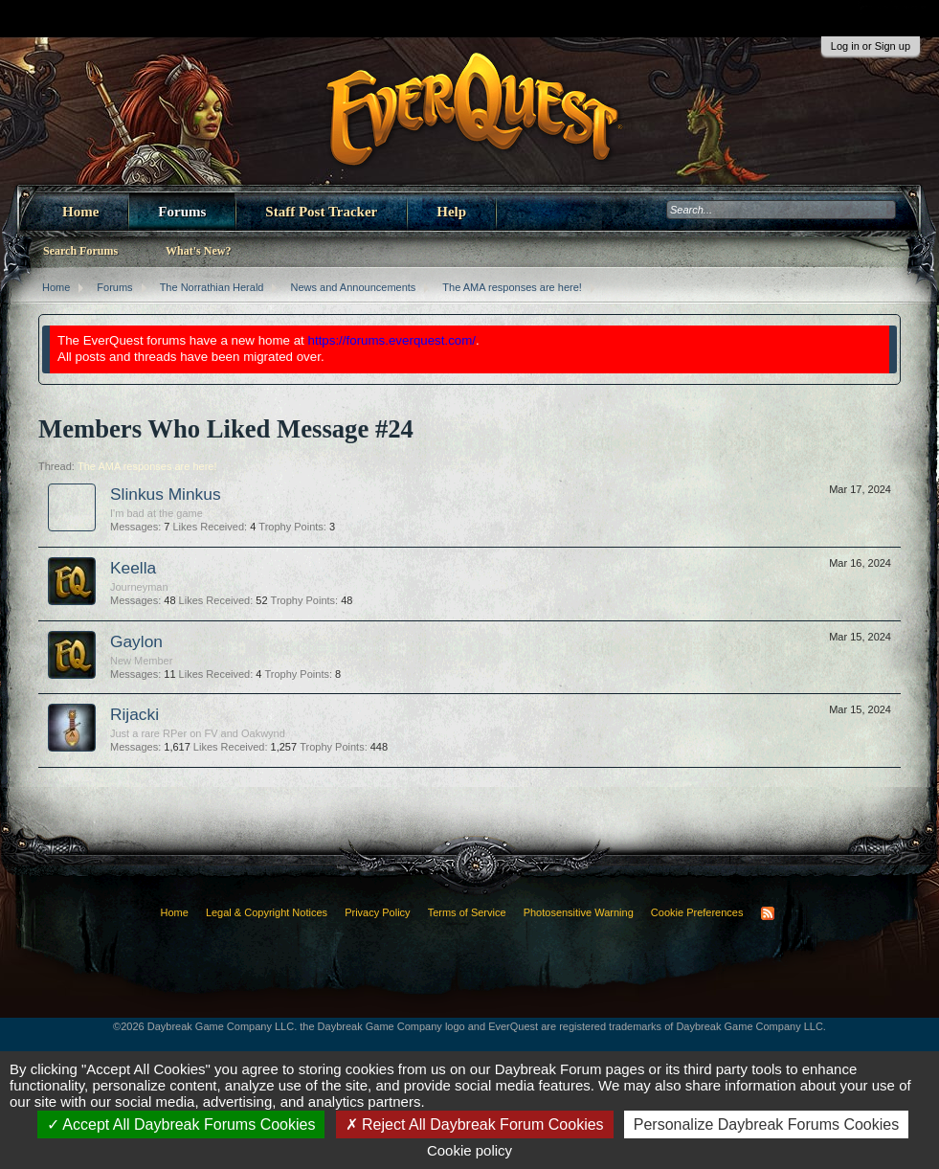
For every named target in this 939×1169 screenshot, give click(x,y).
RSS (767, 913)
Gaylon (136, 641)
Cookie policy (469, 1150)
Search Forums (80, 251)
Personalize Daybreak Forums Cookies (766, 1124)
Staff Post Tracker (321, 211)
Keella (133, 567)
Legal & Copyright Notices (266, 912)
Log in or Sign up (870, 46)
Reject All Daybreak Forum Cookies (475, 1124)
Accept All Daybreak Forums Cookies (181, 1124)
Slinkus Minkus (165, 494)
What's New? (198, 251)
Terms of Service (467, 912)
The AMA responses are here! (147, 466)
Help (451, 211)
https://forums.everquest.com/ (392, 340)
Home (80, 211)
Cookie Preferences (697, 912)
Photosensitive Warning (579, 912)
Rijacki (134, 714)
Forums (182, 211)
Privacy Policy (377, 912)
